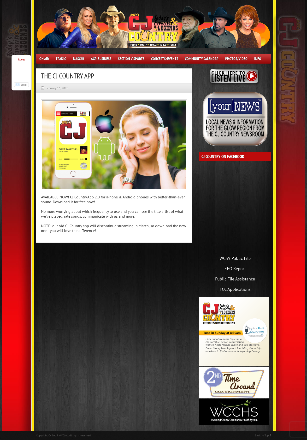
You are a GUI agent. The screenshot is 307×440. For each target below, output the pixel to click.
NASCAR (78, 58)
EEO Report (235, 268)
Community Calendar (201, 58)
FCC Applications (235, 289)
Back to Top (262, 435)
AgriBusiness (101, 58)
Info (257, 58)
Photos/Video (236, 58)
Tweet (21, 59)
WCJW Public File (235, 258)
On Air (44, 58)
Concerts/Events (164, 58)
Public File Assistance (235, 279)
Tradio (61, 58)
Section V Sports (131, 58)
